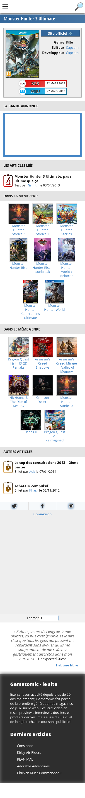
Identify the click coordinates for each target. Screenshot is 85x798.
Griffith (33, 185)
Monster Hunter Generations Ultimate (30, 312)
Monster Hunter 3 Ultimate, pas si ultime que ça (44, 178)
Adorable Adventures (33, 766)
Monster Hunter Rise (18, 266)
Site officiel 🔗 (60, 33)
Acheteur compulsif (31, 485)
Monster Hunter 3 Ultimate (29, 18)
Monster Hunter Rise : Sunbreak (42, 268)
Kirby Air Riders (29, 752)
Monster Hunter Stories (66, 230)
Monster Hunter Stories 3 (18, 230)
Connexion (42, 514)
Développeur (53, 52)
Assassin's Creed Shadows (42, 363)
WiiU (35, 91)
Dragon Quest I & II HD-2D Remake (18, 363)
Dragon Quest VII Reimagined (54, 436)
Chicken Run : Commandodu (39, 773)
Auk (32, 471)
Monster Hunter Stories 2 (42, 230)
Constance (25, 745)
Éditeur (58, 47)
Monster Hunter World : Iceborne (66, 270)
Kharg (33, 490)
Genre (59, 42)
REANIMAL (25, 759)
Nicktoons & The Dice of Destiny (19, 402)
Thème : (42, 618)
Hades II (30, 432)
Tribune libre (67, 665)
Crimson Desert (42, 400)
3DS (35, 83)
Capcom (72, 47)
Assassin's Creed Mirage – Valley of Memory (66, 365)
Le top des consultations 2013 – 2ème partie (46, 464)
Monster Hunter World (54, 308)
